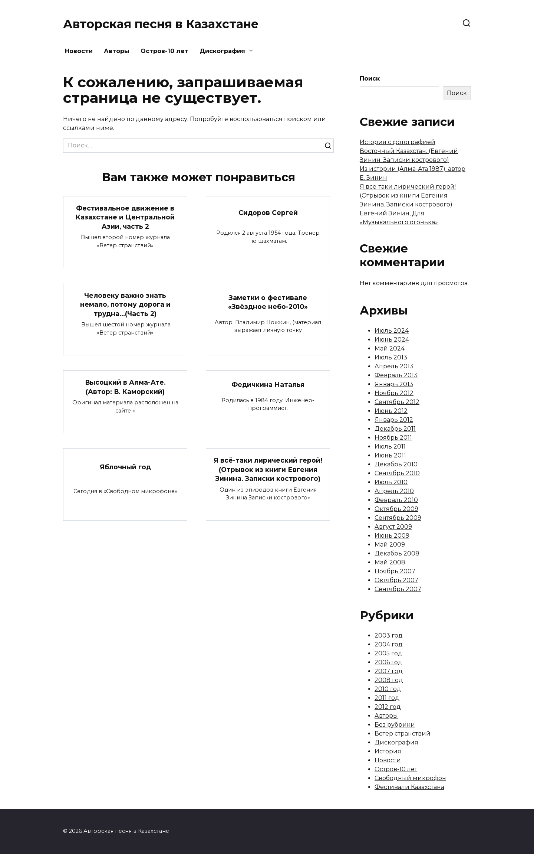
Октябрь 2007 (396, 580)
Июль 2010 (391, 482)
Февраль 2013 (396, 375)
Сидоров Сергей (268, 212)
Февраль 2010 (396, 499)
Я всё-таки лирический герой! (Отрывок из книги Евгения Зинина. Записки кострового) (268, 470)
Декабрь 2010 (396, 464)
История (388, 751)
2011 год (387, 697)
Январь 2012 (394, 419)
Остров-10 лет (164, 51)
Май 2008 (390, 562)
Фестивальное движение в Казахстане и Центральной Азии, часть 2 (125, 217)
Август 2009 (393, 526)
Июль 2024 (392, 330)
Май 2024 (390, 348)
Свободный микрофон (410, 778)
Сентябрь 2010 (397, 473)
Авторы (116, 51)
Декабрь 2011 (395, 428)
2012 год (388, 706)
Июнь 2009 (392, 535)
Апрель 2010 (394, 491)
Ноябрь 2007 (395, 571)
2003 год (389, 635)
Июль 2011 (390, 446)
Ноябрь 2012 (394, 393)
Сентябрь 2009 (398, 517)
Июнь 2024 (392, 339)
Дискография (222, 51)
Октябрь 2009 (396, 508)
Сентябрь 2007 (398, 589)
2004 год (389, 644)
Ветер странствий (403, 733)
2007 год (389, 671)
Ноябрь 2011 (393, 437)
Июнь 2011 (390, 455)
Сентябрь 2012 (397, 401)
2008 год (389, 680)
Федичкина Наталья (267, 385)
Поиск (370, 78)
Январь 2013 (394, 384)
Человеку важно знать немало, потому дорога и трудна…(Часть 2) (125, 304)
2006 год (388, 662)
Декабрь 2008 (397, 553)
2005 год (388, 653)
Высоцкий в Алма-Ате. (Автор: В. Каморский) (125, 386)
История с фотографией (397, 142)
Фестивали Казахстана (409, 787)
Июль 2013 (391, 357)
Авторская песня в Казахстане (160, 24)
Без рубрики (395, 724)
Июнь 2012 (391, 410)
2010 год (388, 688)
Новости (79, 51)
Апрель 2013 (394, 366)
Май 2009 (390, 544)
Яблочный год (125, 467)
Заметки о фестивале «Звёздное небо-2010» (268, 302)
